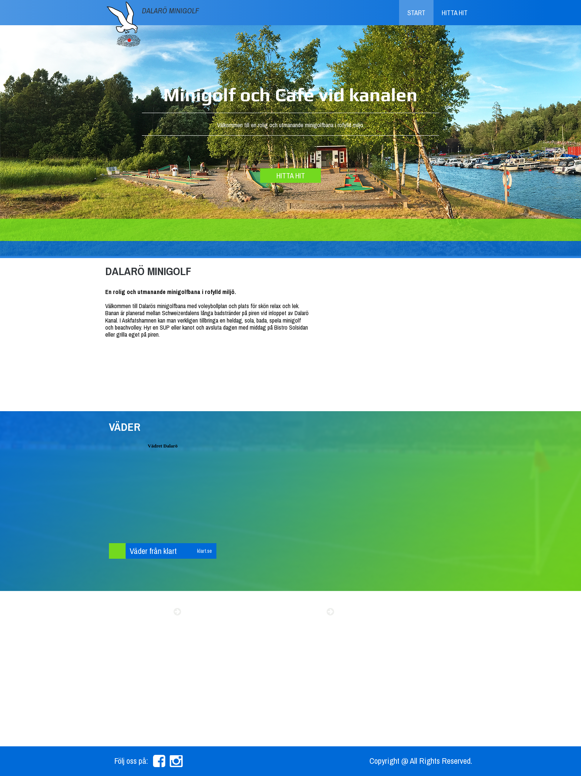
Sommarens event (140, 611)
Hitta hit (455, 12)
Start (416, 12)
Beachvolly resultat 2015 (278, 611)
